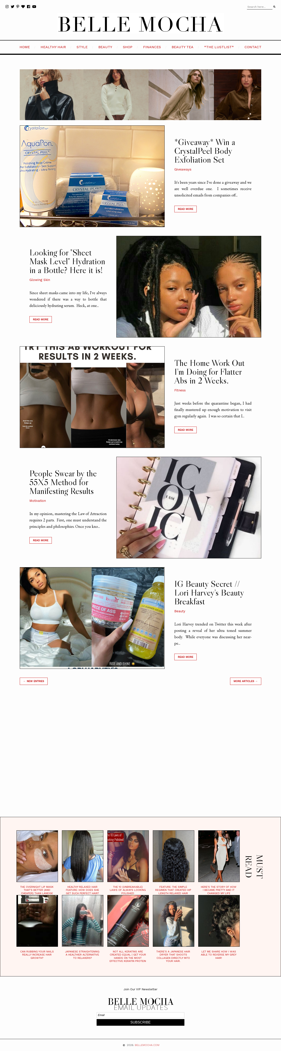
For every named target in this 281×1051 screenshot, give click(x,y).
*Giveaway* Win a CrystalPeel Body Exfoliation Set (204, 150)
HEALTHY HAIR (53, 47)
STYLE (82, 47)
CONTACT (253, 47)
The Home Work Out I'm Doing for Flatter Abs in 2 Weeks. (209, 371)
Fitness (180, 390)
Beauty (179, 611)
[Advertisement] (140, 756)
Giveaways (182, 169)
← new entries (33, 681)
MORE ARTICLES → (246, 681)
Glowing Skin (39, 280)
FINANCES (152, 47)
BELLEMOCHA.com (147, 1045)
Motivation (37, 501)
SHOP (127, 47)
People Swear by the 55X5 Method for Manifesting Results (63, 482)
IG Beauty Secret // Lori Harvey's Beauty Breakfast (209, 592)
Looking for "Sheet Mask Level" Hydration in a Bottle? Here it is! (67, 261)
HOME (25, 47)
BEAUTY (105, 47)
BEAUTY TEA (182, 47)
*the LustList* (219, 47)
